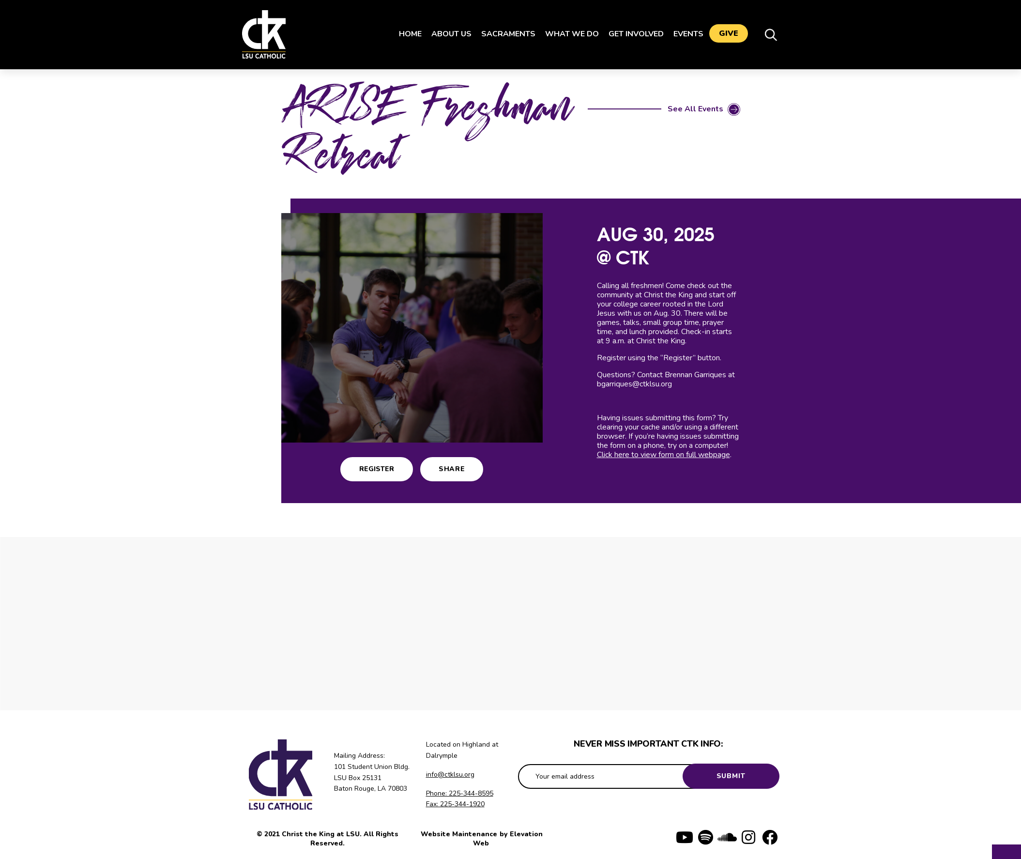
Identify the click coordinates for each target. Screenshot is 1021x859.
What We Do (568, 34)
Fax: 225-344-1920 (455, 804)
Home (406, 34)
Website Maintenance (460, 834)
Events (685, 34)
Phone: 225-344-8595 (459, 793)
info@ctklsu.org (450, 774)
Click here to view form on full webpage (663, 454)
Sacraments (504, 34)
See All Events (695, 109)
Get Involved (632, 34)
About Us (447, 34)
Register (376, 469)
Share (452, 469)
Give (728, 34)
